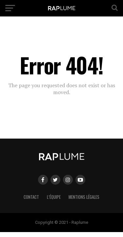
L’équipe (54, 197)
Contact (31, 197)
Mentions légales (84, 197)
